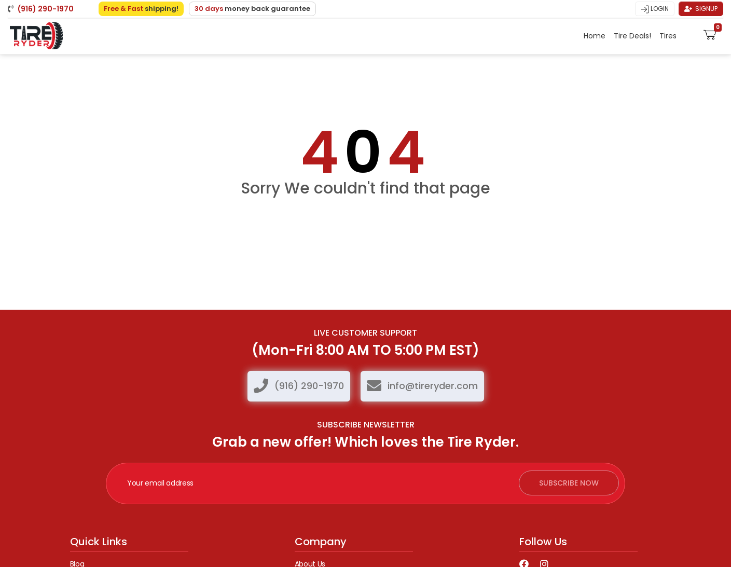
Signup (701, 8)
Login (655, 8)
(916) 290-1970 (309, 385)
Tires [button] (669, 36)
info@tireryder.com (433, 385)
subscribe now (569, 483)
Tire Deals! (632, 36)
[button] (710, 34)
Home (594, 36)
